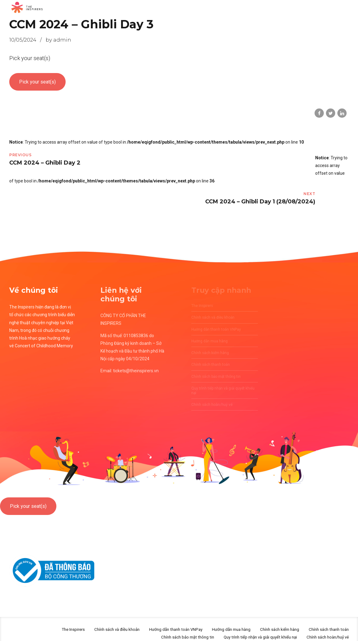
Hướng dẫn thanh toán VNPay (164, 620)
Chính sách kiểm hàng (275, 620)
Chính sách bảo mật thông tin (175, 628)
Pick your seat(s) (37, 82)
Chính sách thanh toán (327, 620)
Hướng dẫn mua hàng (223, 620)
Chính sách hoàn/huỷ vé (325, 628)
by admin (58, 40)
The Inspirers (54, 620)
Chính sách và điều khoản (101, 620)
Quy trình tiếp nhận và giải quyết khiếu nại (253, 628)
